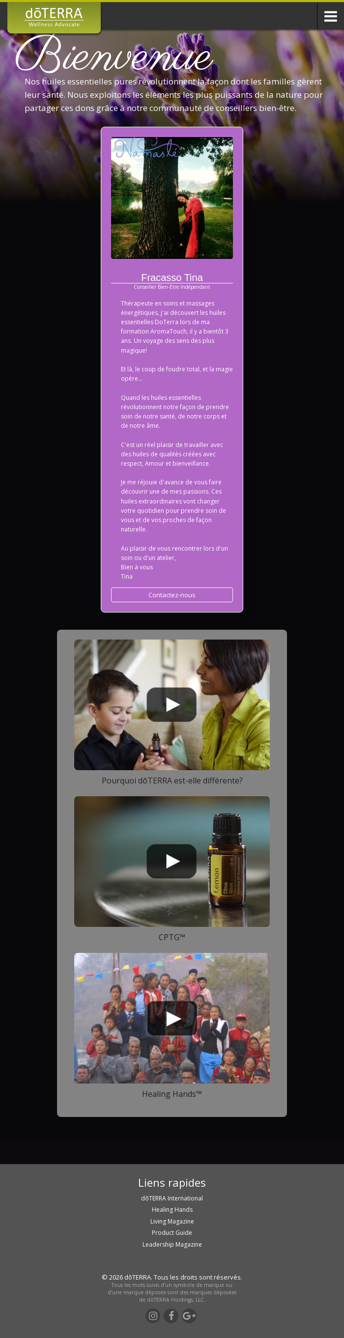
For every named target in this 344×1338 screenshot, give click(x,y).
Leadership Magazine (172, 1244)
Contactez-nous (172, 594)
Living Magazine (172, 1221)
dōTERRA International (172, 1198)
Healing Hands (172, 1209)
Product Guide (172, 1232)
